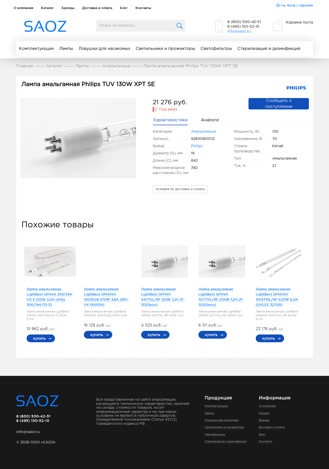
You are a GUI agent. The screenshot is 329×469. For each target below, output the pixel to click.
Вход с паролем (300, 5)
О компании (23, 8)
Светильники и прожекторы (165, 49)
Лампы (66, 49)
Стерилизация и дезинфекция (268, 49)
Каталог (47, 8)
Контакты (143, 8)
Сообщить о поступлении (278, 104)
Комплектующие (36, 49)
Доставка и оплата (97, 8)
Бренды (68, 8)
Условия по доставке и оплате (180, 189)
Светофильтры (216, 49)
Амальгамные (203, 131)
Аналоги (210, 120)
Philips (197, 146)
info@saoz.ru (239, 31)
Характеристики (170, 120)
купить (39, 338)
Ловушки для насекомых (104, 49)
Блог (124, 8)
